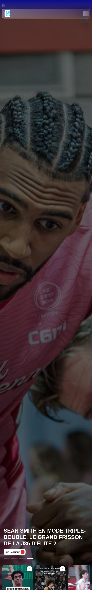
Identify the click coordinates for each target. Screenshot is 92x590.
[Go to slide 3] (22, 558)
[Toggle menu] (86, 13)
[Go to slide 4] (30, 558)
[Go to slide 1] (7, 558)
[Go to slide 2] (14, 558)
